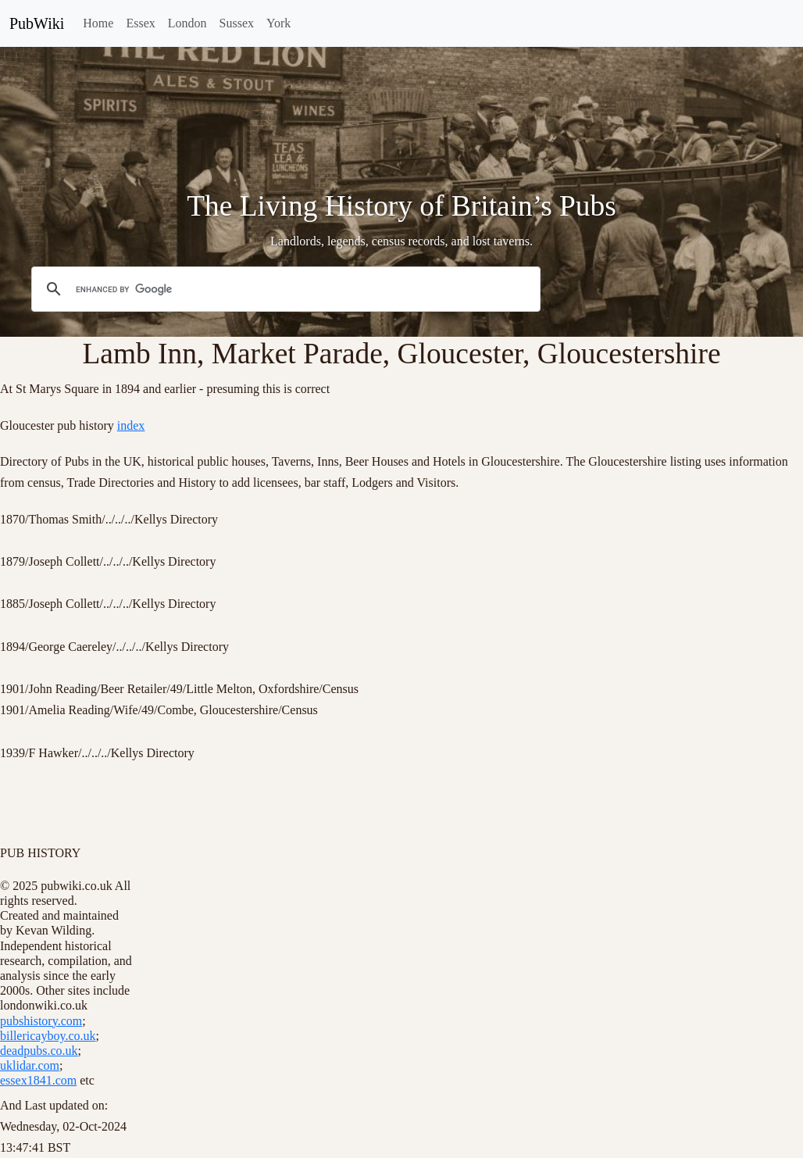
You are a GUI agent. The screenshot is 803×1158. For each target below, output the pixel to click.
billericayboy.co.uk (47, 1035)
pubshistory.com (41, 1021)
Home (98, 23)
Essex (140, 23)
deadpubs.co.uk (39, 1050)
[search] (283, 290)
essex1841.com (38, 1080)
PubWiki (36, 23)
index (131, 425)
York (278, 23)
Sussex (236, 23)
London (187, 23)
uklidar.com (29, 1065)
